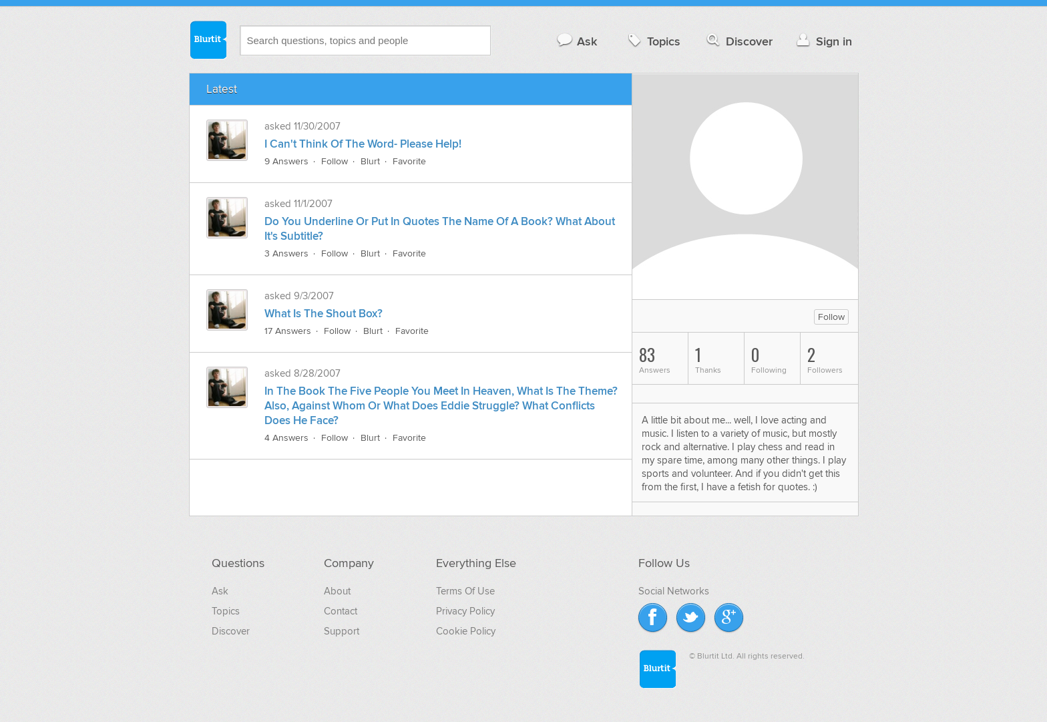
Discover (738, 41)
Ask (577, 41)
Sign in (823, 41)
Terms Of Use (465, 591)
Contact (340, 611)
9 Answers (286, 161)
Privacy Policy (465, 611)
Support (341, 631)
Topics (652, 41)
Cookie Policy (465, 631)
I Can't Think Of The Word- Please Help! (362, 144)
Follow (334, 161)
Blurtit (207, 39)
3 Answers (286, 253)
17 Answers (287, 331)
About (337, 591)
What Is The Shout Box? (323, 314)
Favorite (409, 161)
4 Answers (286, 437)
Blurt (370, 161)
